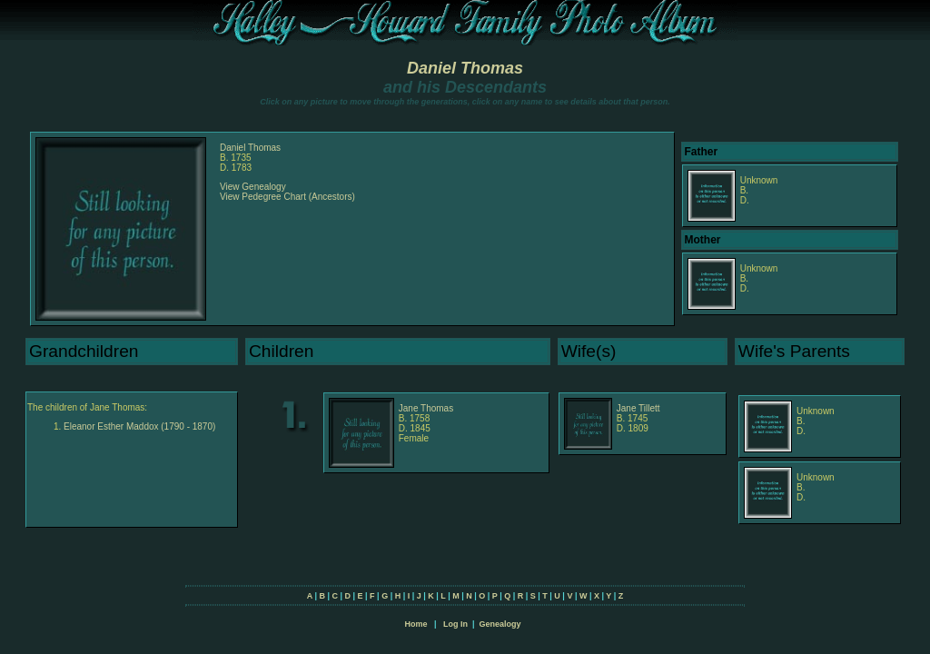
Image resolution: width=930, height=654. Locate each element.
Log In (455, 624)
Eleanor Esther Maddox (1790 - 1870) (139, 426)
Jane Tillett (638, 408)
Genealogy (500, 624)
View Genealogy (253, 187)
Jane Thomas (426, 408)
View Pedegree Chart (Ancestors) (287, 197)
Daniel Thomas (465, 68)
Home (415, 624)
